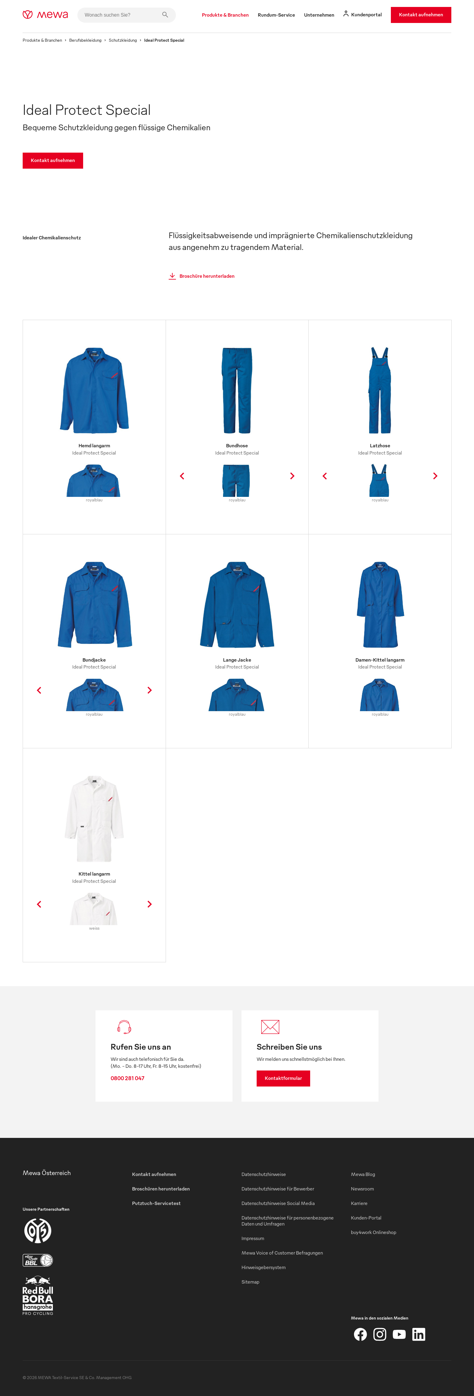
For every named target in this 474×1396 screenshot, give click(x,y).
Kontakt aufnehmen (421, 14)
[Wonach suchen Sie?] (126, 15)
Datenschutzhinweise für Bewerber (278, 1189)
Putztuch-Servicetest (156, 1203)
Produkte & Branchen (42, 40)
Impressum (253, 1238)
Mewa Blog (363, 1174)
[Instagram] (380, 1334)
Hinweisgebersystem (264, 1267)
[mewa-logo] (45, 15)
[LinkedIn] (418, 1334)
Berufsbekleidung (85, 40)
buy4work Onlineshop (373, 1232)
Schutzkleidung (123, 40)
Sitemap (250, 1282)
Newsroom (362, 1189)
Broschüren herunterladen (161, 1189)
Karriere (359, 1203)
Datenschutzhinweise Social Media (278, 1203)
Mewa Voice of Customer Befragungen (282, 1253)
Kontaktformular (283, 1078)
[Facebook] (360, 1334)
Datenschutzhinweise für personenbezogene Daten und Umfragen (288, 1221)
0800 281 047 (127, 1077)
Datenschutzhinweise (264, 1174)
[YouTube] (399, 1334)
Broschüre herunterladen (200, 276)
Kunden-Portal (366, 1218)
